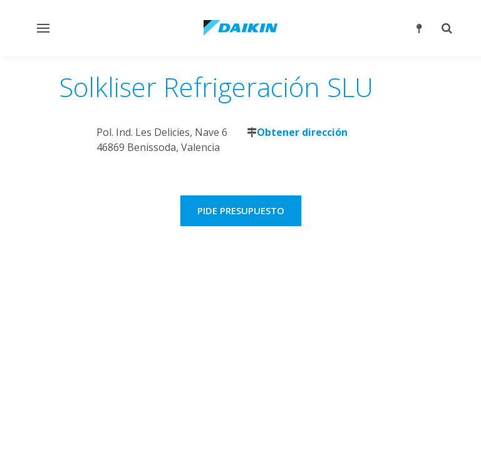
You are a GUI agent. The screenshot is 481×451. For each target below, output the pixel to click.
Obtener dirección (302, 132)
